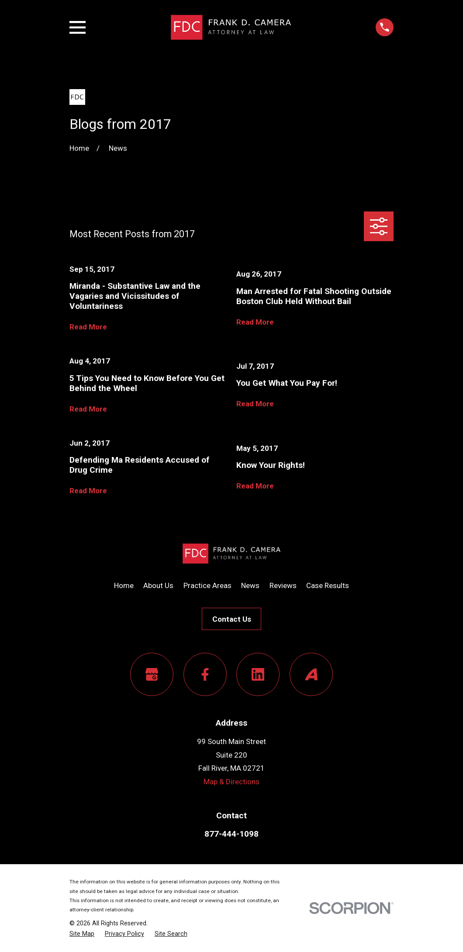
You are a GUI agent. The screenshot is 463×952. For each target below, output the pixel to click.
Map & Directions (231, 781)
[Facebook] (205, 674)
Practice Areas (207, 585)
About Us (158, 585)
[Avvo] (311, 674)
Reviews (283, 585)
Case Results (327, 585)
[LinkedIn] (258, 674)
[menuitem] (81, 934)
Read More (88, 327)
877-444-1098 (231, 834)
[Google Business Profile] (151, 674)
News (250, 585)
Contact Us (231, 619)
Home (124, 585)
